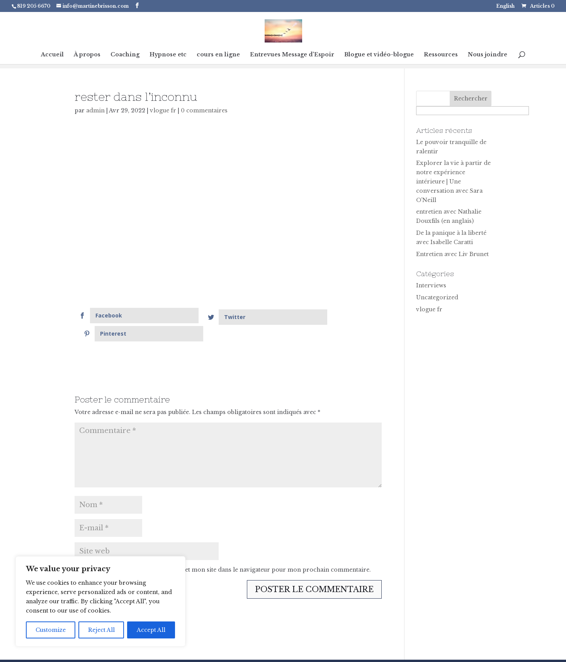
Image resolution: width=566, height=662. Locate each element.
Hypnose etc (168, 55)
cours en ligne (218, 55)
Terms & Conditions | (384, 651)
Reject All (101, 629)
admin (95, 110)
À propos (87, 55)
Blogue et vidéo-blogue (379, 55)
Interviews (431, 285)
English (505, 6)
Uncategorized (437, 297)
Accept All (151, 629)
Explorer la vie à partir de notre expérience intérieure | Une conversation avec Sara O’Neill (453, 181)
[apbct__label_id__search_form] (472, 110)
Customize (51, 629)
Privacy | (337, 651)
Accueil (52, 55)
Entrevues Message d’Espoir (292, 55)
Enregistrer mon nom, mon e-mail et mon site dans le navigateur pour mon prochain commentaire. (227, 551)
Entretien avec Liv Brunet (452, 254)
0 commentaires (204, 110)
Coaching (124, 55)
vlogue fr (163, 110)
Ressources (441, 55)
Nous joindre (487, 55)
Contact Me (434, 651)
